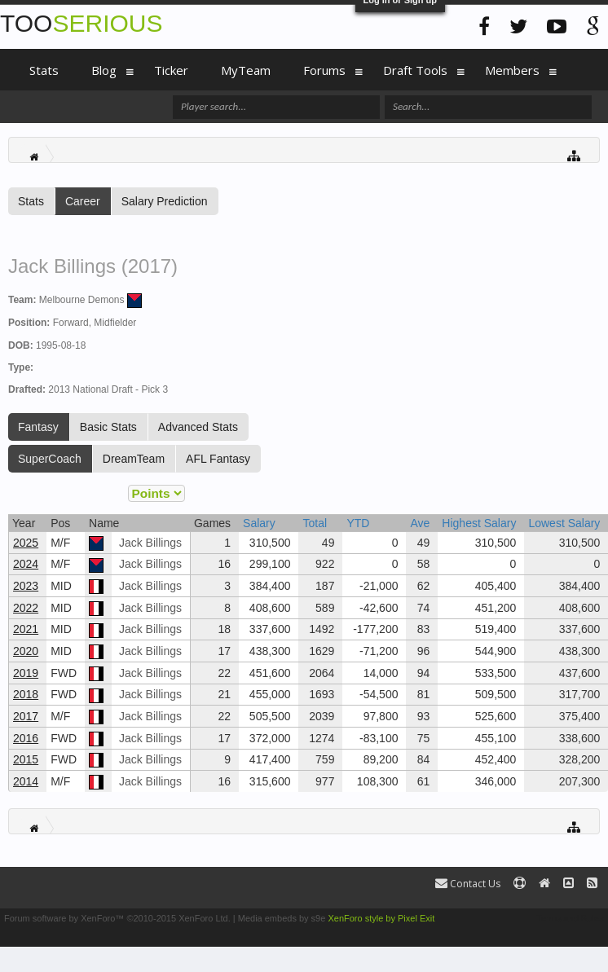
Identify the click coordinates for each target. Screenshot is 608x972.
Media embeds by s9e (282, 918)
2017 (25, 716)
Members (512, 70)
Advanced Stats (198, 426)
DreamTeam (134, 458)
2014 (25, 781)
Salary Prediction (164, 201)
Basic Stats (108, 426)
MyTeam (246, 70)
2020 (25, 651)
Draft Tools (415, 70)
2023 (25, 585)
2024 (25, 563)
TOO (81, 23)
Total (314, 523)
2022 (25, 607)
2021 (25, 629)
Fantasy (38, 426)
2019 (25, 673)
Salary (259, 523)
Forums (324, 70)
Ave (420, 523)
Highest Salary (479, 523)
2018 (25, 694)
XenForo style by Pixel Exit (381, 918)
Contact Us (467, 884)
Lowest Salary (564, 523)
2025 (25, 542)
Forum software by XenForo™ (117, 918)
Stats (31, 201)
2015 (25, 759)
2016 (25, 738)
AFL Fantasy (218, 458)
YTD (357, 523)
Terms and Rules (570, 918)
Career (82, 201)
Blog (104, 70)
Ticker (171, 70)
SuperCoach (50, 458)
